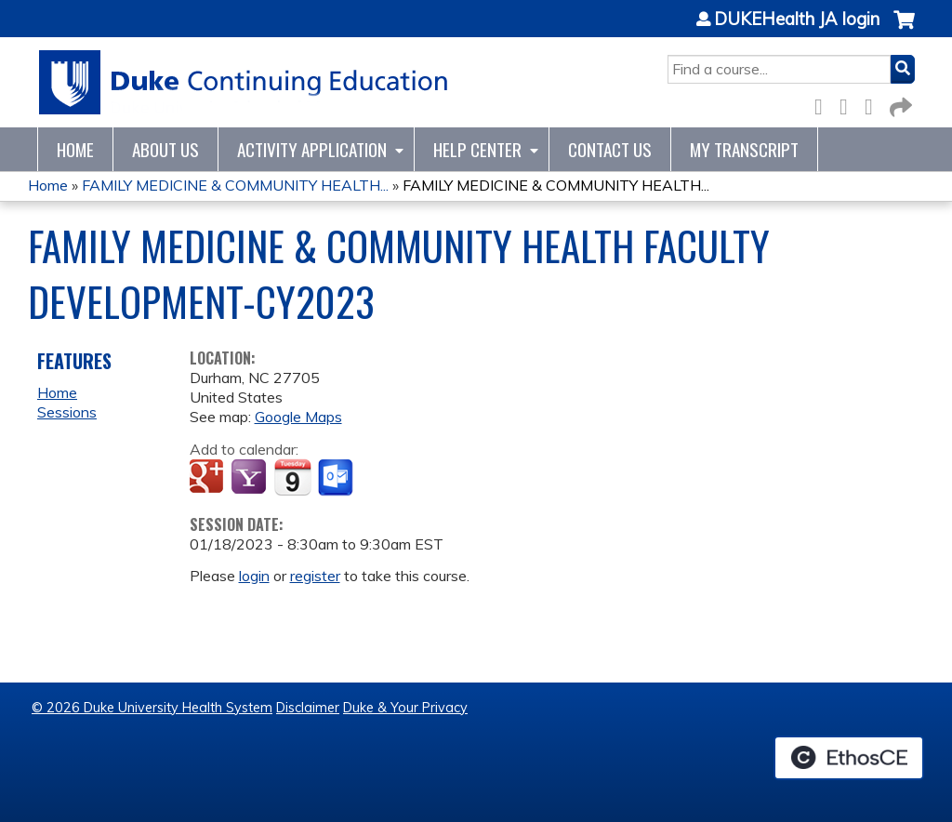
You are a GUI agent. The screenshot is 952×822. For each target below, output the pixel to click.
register (315, 575)
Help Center (477, 149)
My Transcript (744, 149)
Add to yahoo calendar (250, 478)
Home (75, 149)
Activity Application (312, 149)
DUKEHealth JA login (796, 19)
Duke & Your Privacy (405, 707)
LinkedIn (874, 103)
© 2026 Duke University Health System (152, 707)
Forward (899, 103)
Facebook (823, 103)
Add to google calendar (209, 478)
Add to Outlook (337, 478)
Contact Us (610, 149)
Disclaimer (307, 707)
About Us (165, 149)
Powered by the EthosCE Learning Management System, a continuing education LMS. (849, 758)
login (254, 575)
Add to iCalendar (292, 477)
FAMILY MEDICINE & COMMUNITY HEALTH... (235, 185)
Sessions (67, 412)
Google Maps (298, 416)
